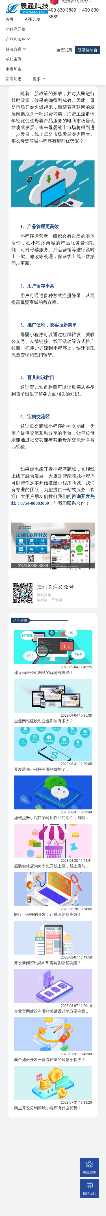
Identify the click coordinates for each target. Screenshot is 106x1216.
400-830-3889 (62, 10)
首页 (10, 19)
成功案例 (13, 59)
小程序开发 (15, 29)
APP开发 (32, 19)
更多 (39, 78)
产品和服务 (18, 39)
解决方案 (16, 49)
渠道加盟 (13, 68)
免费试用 (64, 50)
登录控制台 (88, 50)
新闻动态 (13, 78)
